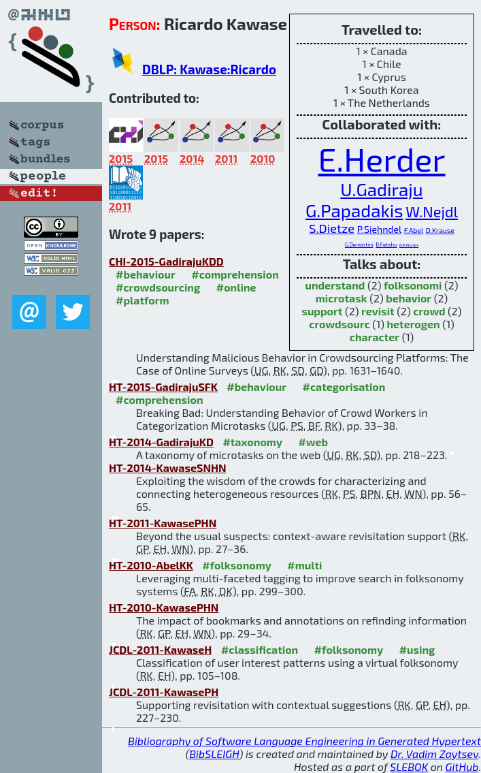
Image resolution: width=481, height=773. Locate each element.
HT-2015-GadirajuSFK (163, 386)
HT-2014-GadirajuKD (161, 441)
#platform (142, 300)
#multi (304, 564)
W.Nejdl (431, 211)
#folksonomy (236, 564)
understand (335, 285)
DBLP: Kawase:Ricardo (209, 69)
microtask (341, 297)
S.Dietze (331, 228)
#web (312, 441)
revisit (378, 310)
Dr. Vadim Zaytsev (434, 753)
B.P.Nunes (408, 244)
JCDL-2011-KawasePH (163, 691)
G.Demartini (359, 244)
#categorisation (344, 386)
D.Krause (440, 230)
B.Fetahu (386, 244)
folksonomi (413, 285)
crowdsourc (339, 323)
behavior (408, 297)
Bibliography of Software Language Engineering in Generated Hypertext (304, 740)
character (374, 336)
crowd (429, 310)
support (321, 310)
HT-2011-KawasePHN (162, 522)
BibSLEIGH (214, 753)
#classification (259, 649)
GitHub (462, 766)
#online (236, 287)
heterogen (412, 323)
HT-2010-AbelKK (151, 564)
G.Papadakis (354, 210)
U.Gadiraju (381, 189)
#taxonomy (252, 441)
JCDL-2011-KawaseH (160, 649)
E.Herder (381, 158)
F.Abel (413, 230)
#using (417, 649)
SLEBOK (409, 766)
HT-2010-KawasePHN (163, 607)
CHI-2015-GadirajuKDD (166, 261)
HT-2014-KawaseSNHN (168, 467)
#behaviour (146, 274)
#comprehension (235, 274)
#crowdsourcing (158, 287)
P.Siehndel (379, 229)
